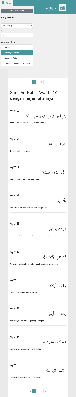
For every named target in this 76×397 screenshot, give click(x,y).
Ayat (3, 31)
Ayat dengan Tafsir (11, 58)
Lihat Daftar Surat (17, 11)
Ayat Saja (7, 47)
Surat (3, 21)
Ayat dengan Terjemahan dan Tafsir (17, 63)
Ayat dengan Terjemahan (13, 52)
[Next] (45, 82)
